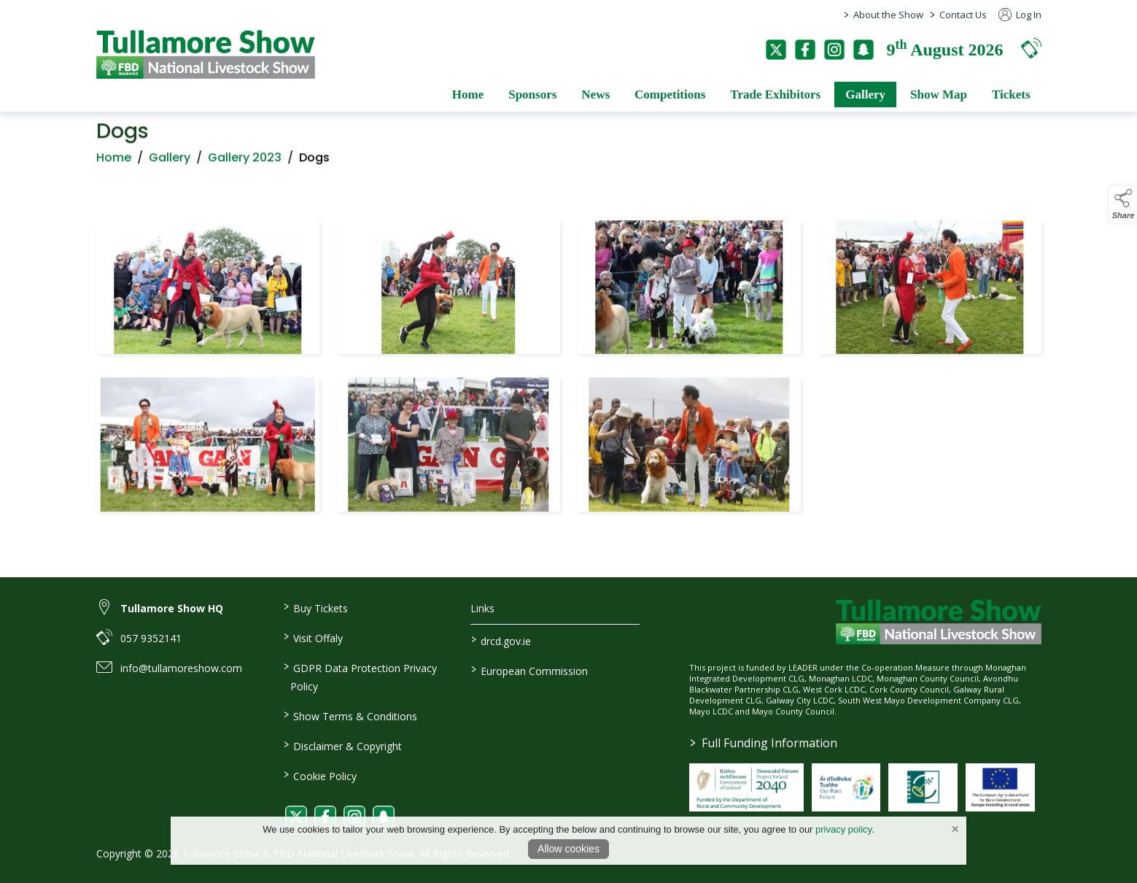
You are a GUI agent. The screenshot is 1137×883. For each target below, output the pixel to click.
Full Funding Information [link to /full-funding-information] (763, 743)
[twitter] (776, 50)
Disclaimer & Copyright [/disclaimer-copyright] (343, 745)
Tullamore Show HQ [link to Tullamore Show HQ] (171, 608)
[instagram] (834, 50)
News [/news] (595, 94)
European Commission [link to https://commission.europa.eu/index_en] (529, 670)
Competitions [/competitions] (670, 94)
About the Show (888, 14)
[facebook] (805, 50)
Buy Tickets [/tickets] (316, 607)
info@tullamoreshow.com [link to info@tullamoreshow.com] (181, 668)
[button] (1031, 47)
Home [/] (468, 94)
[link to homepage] (205, 54)
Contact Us (963, 14)
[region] (569, 369)
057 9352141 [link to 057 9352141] (151, 638)
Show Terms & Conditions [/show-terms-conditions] (350, 715)
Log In (1019, 14)
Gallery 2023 (245, 161)
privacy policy (843, 829)
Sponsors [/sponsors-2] (532, 94)
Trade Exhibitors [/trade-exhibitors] (775, 94)
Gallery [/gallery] (865, 94)
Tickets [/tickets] (1011, 94)
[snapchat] (863, 50)
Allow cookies (568, 849)
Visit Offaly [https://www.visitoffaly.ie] (313, 637)
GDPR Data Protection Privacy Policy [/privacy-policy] (360, 676)
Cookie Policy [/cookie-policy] (320, 775)
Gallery (169, 161)
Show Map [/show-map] (938, 94)
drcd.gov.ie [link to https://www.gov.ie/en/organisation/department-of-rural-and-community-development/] (501, 640)
